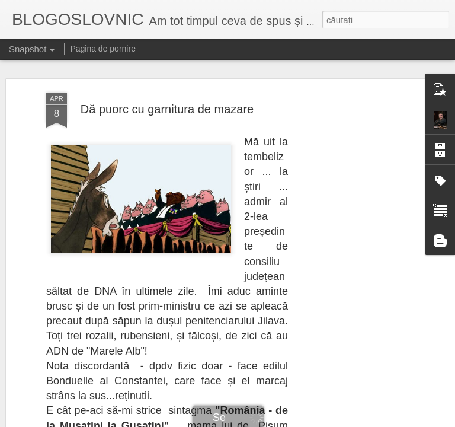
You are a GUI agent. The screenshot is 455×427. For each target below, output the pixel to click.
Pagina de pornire (103, 48)
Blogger (292, 420)
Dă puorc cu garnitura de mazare (167, 92)
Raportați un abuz (332, 420)
